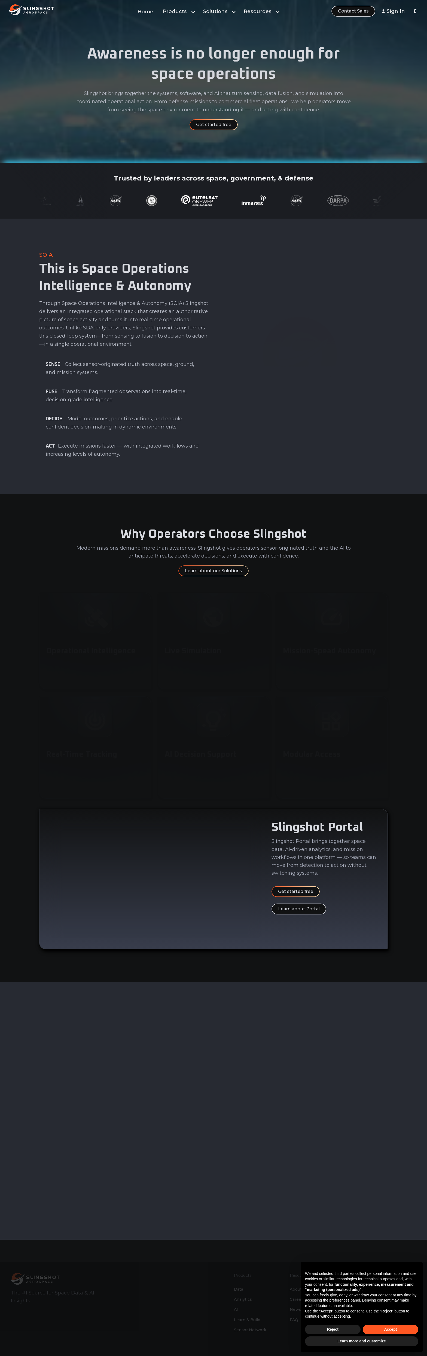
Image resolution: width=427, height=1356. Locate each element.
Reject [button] (332, 1329)
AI (236, 1292)
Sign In (396, 11)
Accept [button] (390, 1329)
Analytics (243, 1282)
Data (238, 1272)
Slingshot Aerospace (265, 1352)
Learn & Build (247, 1303)
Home (146, 12)
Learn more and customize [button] (361, 1341)
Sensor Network (250, 1313)
